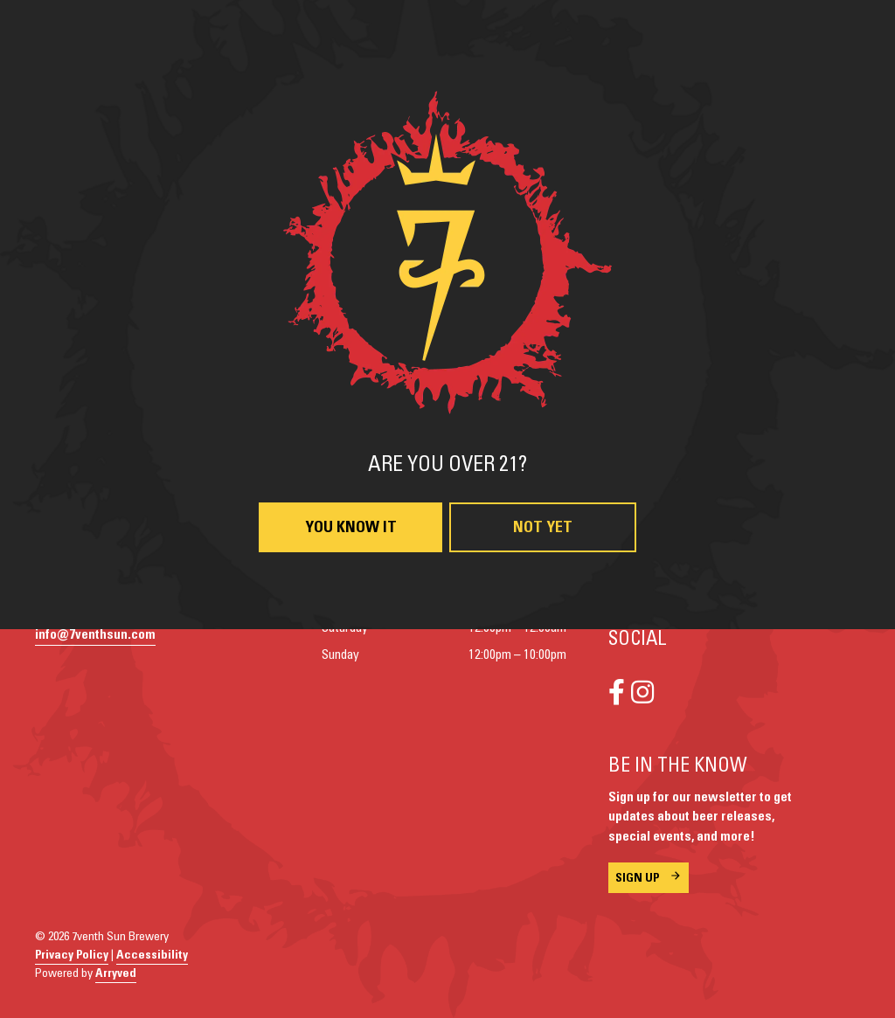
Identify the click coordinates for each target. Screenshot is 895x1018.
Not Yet (542, 528)
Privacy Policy (71, 955)
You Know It (351, 528)
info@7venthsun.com (95, 634)
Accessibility (152, 955)
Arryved (115, 973)
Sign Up (637, 878)
